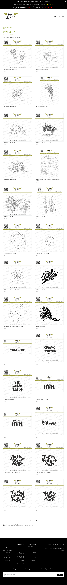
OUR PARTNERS (7, 556)
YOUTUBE (33, 560)
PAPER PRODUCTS (9, 34)
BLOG (8, 547)
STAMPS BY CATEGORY (10, 30)
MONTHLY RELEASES (9, 31)
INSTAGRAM (33, 555)
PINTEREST (33, 557)
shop (4, 37)
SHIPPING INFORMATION (21, 553)
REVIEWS (8, 560)
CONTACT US (20, 563)
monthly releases (11, 37)
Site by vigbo (33, 581)
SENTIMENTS (7, 32)
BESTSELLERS (7, 27)
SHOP (8, 544)
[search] (30, 575)
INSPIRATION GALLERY (7, 551)
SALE (4, 28)
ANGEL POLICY (21, 560)
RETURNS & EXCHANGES (20, 557)
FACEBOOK (34, 552)
